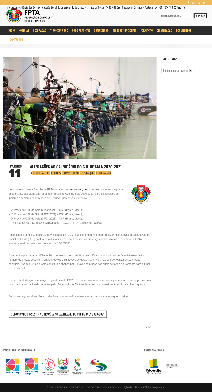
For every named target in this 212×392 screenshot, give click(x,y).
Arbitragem (41, 173)
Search (200, 15)
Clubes (56, 173)
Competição (71, 173)
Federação (103, 173)
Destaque (87, 173)
